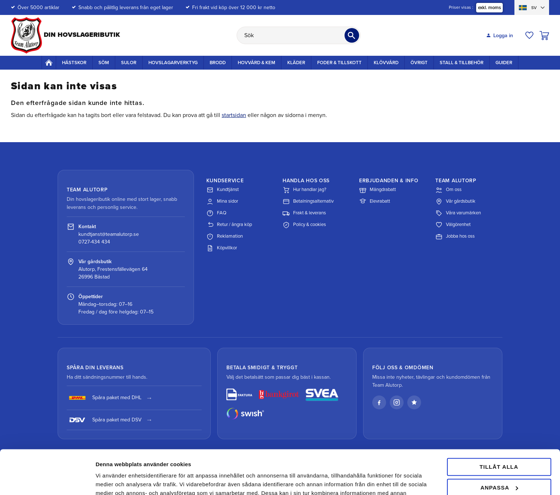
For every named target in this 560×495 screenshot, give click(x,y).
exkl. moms (489, 8)
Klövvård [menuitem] (386, 63)
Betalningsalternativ (308, 201)
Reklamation (224, 236)
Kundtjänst (222, 190)
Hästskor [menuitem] (74, 63)
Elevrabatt (374, 201)
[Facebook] (379, 402)
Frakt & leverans (304, 213)
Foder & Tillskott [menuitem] (339, 63)
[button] (529, 35)
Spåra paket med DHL (104, 398)
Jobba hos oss (455, 236)
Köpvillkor (221, 248)
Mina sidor (222, 201)
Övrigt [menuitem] (419, 63)
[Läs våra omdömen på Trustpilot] (414, 402)
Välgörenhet (453, 225)
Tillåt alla (498, 425)
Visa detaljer (112, 481)
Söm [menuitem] (103, 63)
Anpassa (499, 446)
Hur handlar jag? (304, 190)
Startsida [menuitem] (49, 62)
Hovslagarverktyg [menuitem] (173, 63)
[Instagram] (397, 402)
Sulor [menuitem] (128, 63)
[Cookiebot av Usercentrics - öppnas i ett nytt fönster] (47, 480)
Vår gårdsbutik (455, 201)
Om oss (448, 190)
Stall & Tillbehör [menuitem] (461, 63)
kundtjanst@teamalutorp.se (108, 234)
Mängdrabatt (377, 190)
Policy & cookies (304, 225)
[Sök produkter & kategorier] (299, 35)
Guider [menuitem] (503, 63)
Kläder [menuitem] (296, 63)
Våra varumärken (458, 213)
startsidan (234, 115)
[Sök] (352, 35)
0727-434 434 (94, 242)
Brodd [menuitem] (218, 63)
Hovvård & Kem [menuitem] (256, 63)
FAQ (216, 213)
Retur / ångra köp (229, 225)
